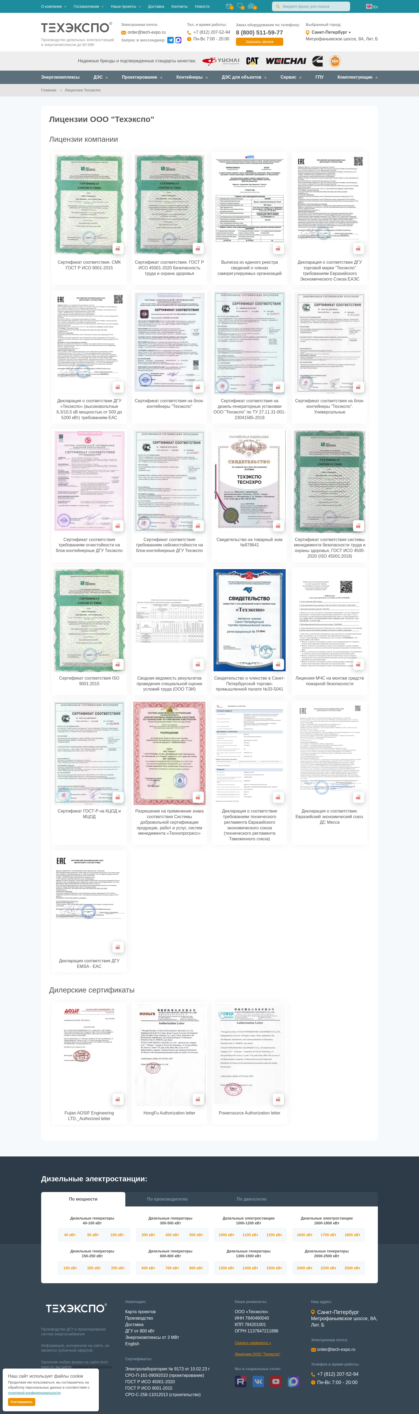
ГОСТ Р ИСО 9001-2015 (149, 1388)
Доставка (156, 6)
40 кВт (70, 1235)
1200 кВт (274, 1235)
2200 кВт (328, 1268)
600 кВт (148, 1268)
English (132, 1344)
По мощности (83, 1199)
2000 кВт (305, 1268)
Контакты (180, 6)
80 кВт (93, 1235)
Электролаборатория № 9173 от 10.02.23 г (167, 1369)
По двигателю (252, 1199)
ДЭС (101, 77)
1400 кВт (250, 1268)
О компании (53, 6)
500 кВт (196, 1235)
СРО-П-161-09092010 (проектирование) (164, 1375)
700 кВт (172, 1268)
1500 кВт (274, 1268)
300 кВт (148, 1235)
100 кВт (117, 1235)
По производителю (167, 1199)
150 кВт (70, 1268)
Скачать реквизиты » (253, 1343)
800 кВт (196, 1268)
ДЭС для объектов (244, 77)
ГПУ (320, 77)
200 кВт (94, 1268)
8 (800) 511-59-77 (259, 32)
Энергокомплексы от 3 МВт (152, 1337)
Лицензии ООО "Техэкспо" (258, 1354)
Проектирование (142, 77)
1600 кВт (305, 1235)
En (375, 7)
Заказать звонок (260, 42)
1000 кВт (226, 1235)
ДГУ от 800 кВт (140, 1331)
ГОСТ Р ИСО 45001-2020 (150, 1381)
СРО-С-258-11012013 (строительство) (163, 1394)
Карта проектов (140, 1311)
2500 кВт (352, 1268)
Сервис (291, 77)
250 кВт (118, 1268)
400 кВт (172, 1235)
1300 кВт (226, 1268)
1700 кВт (328, 1235)
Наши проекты (126, 6)
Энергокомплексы (60, 77)
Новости (202, 6)
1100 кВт (250, 1235)
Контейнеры (192, 77)
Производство (139, 1318)
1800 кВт (352, 1235)
